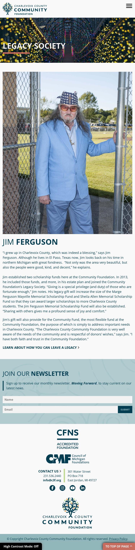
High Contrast (21, 546)
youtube (72, 488)
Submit (125, 409)
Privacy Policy (118, 539)
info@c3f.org (52, 480)
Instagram (62, 488)
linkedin (83, 488)
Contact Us (48, 471)
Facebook (52, 488)
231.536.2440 (52, 476)
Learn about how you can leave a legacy (40, 347)
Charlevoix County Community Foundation (25, 9)
